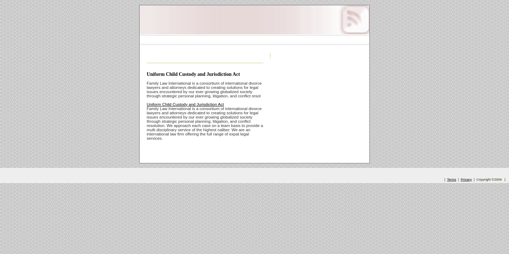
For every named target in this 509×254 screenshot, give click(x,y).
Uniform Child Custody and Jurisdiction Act (193, 74)
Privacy (466, 179)
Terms (451, 179)
